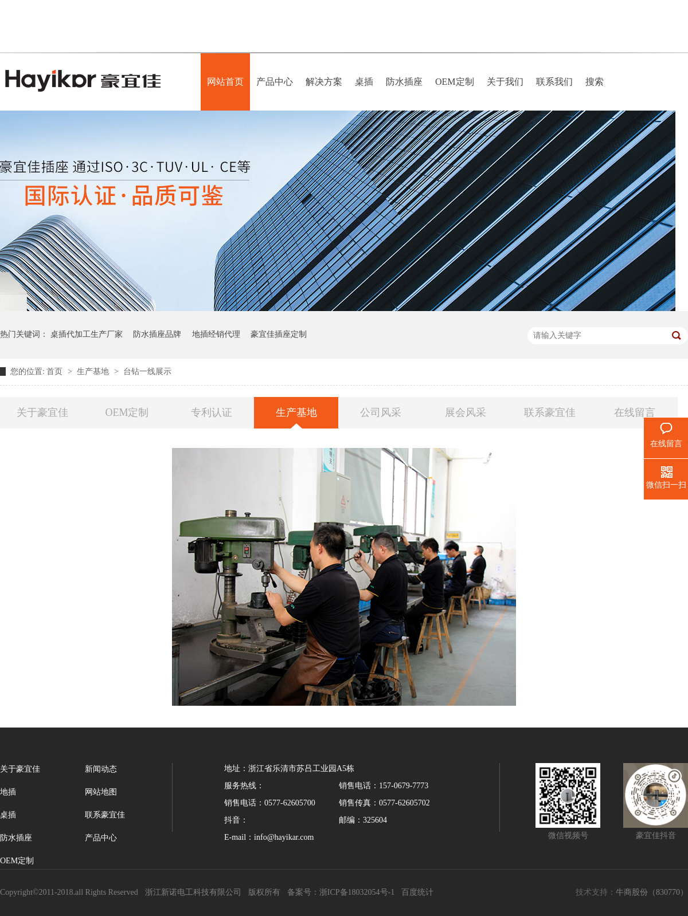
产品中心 (274, 82)
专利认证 (211, 412)
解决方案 (324, 82)
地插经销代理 (216, 334)
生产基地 (94, 371)
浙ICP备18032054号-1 (356, 892)
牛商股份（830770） (652, 892)
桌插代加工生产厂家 (86, 334)
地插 (8, 792)
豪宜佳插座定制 (279, 334)
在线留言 (634, 412)
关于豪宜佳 (42, 412)
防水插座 (404, 82)
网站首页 (225, 82)
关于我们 (505, 82)
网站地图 (101, 792)
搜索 (594, 82)
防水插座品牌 (157, 334)
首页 (55, 371)
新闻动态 (101, 769)
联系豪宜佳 (550, 412)
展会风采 (465, 412)
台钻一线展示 (147, 371)
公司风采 (380, 412)
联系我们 (554, 82)
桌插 (364, 82)
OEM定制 (454, 82)
